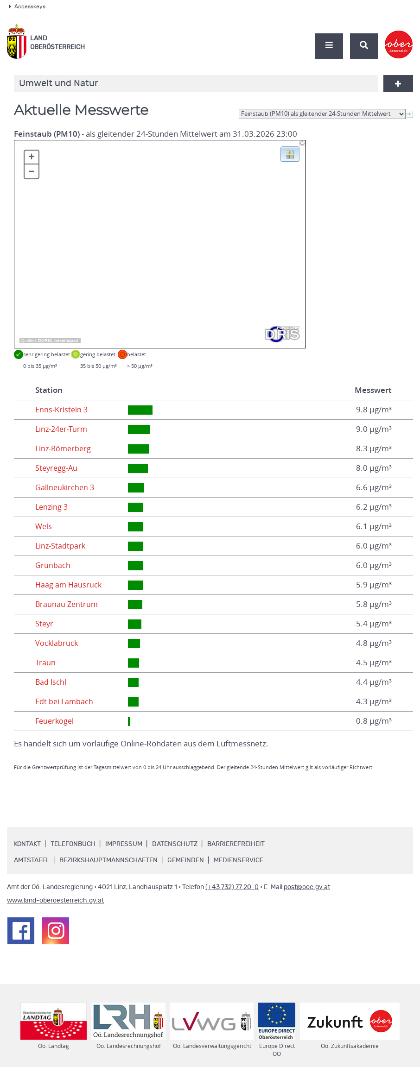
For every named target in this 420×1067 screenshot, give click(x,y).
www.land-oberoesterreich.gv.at (55, 900)
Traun (45, 662)
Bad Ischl (51, 682)
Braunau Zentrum (67, 604)
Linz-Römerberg (64, 448)
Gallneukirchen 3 (65, 487)
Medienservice (238, 860)
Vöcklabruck (57, 643)
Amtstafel (32, 860)
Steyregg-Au (57, 468)
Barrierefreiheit (236, 844)
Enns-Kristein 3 (62, 409)
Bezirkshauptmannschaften (108, 860)
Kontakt (27, 844)
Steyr (44, 624)
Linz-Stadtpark (61, 546)
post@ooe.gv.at (307, 887)
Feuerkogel (55, 721)
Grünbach (52, 565)
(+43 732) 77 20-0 (232, 887)
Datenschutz (174, 844)
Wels (44, 526)
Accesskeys (27, 6)
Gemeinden (185, 860)
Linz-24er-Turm (62, 429)
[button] (290, 153)
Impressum (123, 844)
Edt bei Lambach (65, 701)
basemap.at (66, 340)
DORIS (45, 340)
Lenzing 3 (52, 507)
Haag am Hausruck (69, 585)
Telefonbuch (73, 844)
